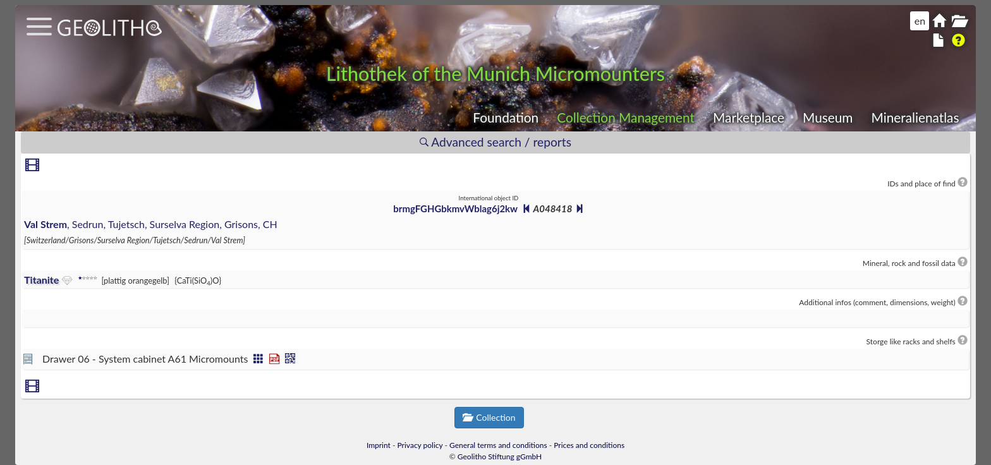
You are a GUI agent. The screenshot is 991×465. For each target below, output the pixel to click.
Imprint (379, 445)
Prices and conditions (589, 445)
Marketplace (748, 117)
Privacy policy (420, 445)
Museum (828, 117)
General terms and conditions (498, 445)
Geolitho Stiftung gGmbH (500, 456)
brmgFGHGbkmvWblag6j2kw (455, 208)
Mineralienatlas (915, 117)
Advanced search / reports (495, 142)
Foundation (505, 117)
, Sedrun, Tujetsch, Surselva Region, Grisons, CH (150, 224)
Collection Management (626, 117)
